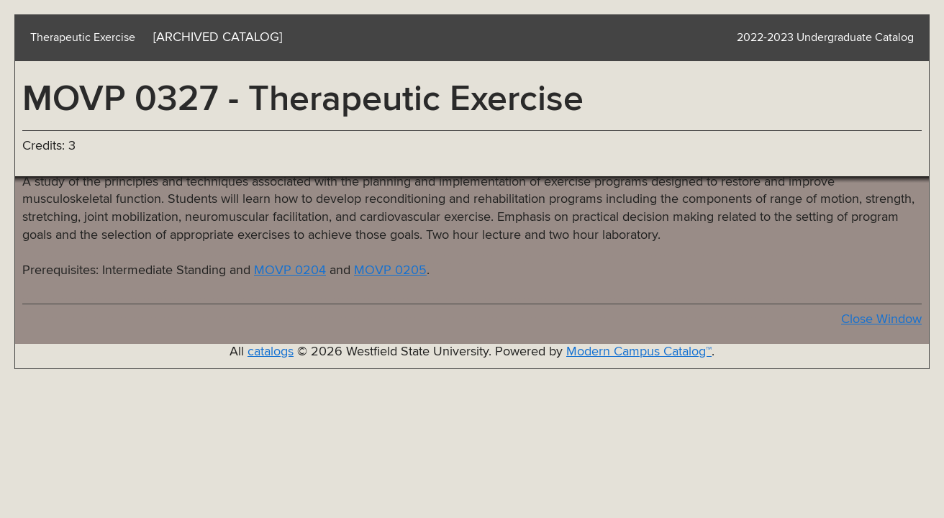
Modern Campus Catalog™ (639, 351)
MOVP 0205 (390, 270)
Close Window (881, 319)
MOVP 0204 (290, 270)
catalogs (271, 351)
